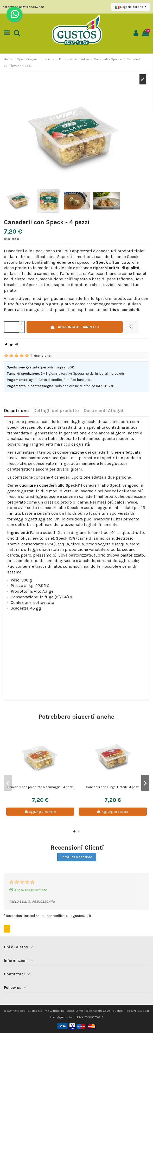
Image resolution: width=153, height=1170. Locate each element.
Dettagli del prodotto (56, 410)
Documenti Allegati (104, 410)
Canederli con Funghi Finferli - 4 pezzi (112, 787)
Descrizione (16, 410)
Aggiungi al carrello (74, 327)
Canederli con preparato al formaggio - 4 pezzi (40, 787)
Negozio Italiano (129, 7)
